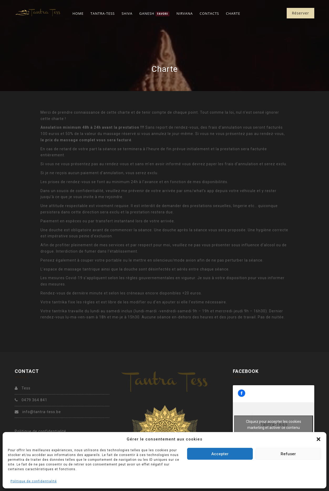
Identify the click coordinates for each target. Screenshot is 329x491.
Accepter (220, 454)
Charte (233, 13)
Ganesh (154, 13)
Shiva (127, 13)
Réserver (300, 13)
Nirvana (184, 13)
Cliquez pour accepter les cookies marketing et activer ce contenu (273, 424)
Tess (22, 388)
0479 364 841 (31, 400)
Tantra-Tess (102, 13)
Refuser (288, 454)
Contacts (209, 13)
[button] (318, 439)
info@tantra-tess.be (38, 412)
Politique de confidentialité (34, 481)
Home (78, 13)
